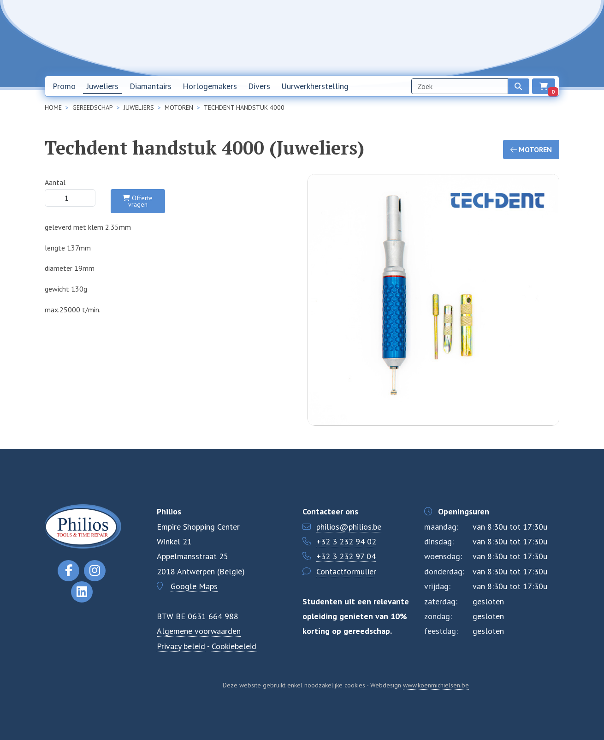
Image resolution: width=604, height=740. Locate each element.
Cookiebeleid (234, 646)
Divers (259, 86)
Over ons (447, 37)
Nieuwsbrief (400, 37)
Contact (486, 37)
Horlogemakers (210, 86)
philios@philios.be (348, 526)
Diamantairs (151, 86)
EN (542, 37)
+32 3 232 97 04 (346, 556)
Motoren (531, 149)
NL (518, 37)
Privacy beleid (181, 646)
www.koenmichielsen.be (436, 685)
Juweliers (102, 86)
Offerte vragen (138, 201)
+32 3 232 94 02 (346, 541)
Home (358, 37)
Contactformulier (346, 571)
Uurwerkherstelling (315, 86)
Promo (64, 86)
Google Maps (194, 586)
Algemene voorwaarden (199, 631)
